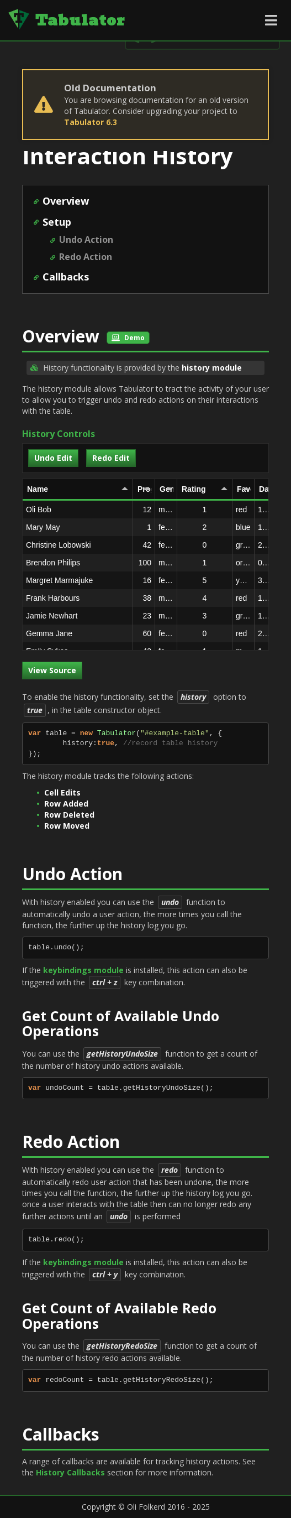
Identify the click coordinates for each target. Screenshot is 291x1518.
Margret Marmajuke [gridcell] (79, 580)
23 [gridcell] (144, 616)
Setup (57, 221)
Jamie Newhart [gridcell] (79, 616)
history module (212, 367)
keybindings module (83, 970)
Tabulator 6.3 (90, 122)
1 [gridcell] (144, 527)
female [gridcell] (166, 527)
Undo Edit (53, 458)
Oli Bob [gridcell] (79, 509)
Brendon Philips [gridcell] (79, 562)
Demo (128, 337)
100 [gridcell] (144, 562)
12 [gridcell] (144, 509)
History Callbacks (70, 1472)
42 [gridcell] (144, 545)
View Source (52, 670)
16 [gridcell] (144, 580)
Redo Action (85, 257)
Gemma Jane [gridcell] (79, 633)
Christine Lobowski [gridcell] (79, 545)
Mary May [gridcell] (79, 527)
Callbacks (66, 276)
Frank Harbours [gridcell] (79, 598)
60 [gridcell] (144, 633)
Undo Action (86, 239)
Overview (66, 200)
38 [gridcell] (144, 598)
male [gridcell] (166, 509)
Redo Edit (111, 458)
